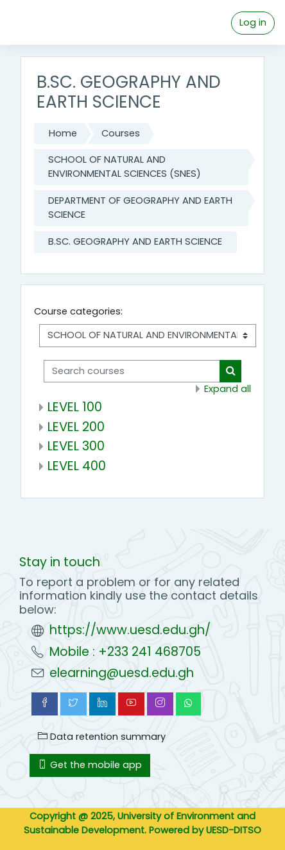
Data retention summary (102, 736)
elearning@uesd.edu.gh (121, 673)
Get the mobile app (90, 764)
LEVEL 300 (76, 446)
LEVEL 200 (76, 427)
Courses (120, 133)
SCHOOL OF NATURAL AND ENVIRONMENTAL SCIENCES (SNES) (124, 166)
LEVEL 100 (75, 407)
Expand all (227, 388)
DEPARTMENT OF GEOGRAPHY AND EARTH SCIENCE (140, 207)
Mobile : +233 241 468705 (125, 651)
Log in (252, 22)
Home (63, 133)
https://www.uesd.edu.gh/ (130, 630)
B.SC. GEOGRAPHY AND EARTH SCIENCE (135, 241)
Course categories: (78, 311)
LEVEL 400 (77, 466)
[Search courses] (132, 371)
